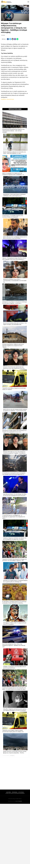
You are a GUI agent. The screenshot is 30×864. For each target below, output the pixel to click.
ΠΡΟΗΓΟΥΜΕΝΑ (6, 815)
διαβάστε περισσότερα (7, 129)
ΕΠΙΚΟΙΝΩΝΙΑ (14, 852)
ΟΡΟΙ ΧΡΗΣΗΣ (21, 852)
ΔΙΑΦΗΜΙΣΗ (8, 852)
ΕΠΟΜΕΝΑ (12, 815)
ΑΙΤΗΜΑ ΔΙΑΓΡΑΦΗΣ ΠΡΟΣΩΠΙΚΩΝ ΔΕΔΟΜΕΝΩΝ (15, 853)
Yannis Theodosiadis (19, 861)
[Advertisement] (15, 56)
